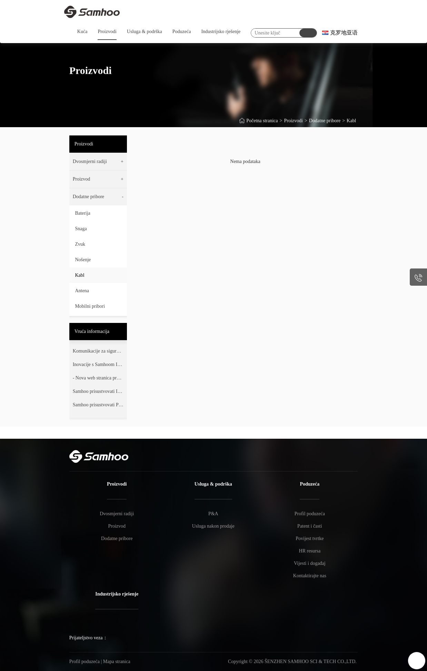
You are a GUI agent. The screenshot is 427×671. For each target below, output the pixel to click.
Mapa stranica (116, 661)
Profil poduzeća (310, 513)
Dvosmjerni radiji (117, 513)
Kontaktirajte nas (309, 575)
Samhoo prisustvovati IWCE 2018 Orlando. (97, 393)
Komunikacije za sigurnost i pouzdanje (98, 352)
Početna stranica (262, 123)
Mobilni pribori (90, 306)
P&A (213, 513)
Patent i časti (309, 526)
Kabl (351, 123)
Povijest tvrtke (310, 538)
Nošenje (83, 259)
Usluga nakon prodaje (213, 526)
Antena (82, 290)
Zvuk (80, 244)
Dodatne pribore (324, 123)
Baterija (82, 213)
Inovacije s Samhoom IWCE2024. (97, 366)
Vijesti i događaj (310, 563)
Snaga (81, 228)
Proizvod (117, 526)
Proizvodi (293, 123)
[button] (98, 161)
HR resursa (310, 550)
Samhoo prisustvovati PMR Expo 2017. (98, 406)
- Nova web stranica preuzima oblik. (98, 379)
